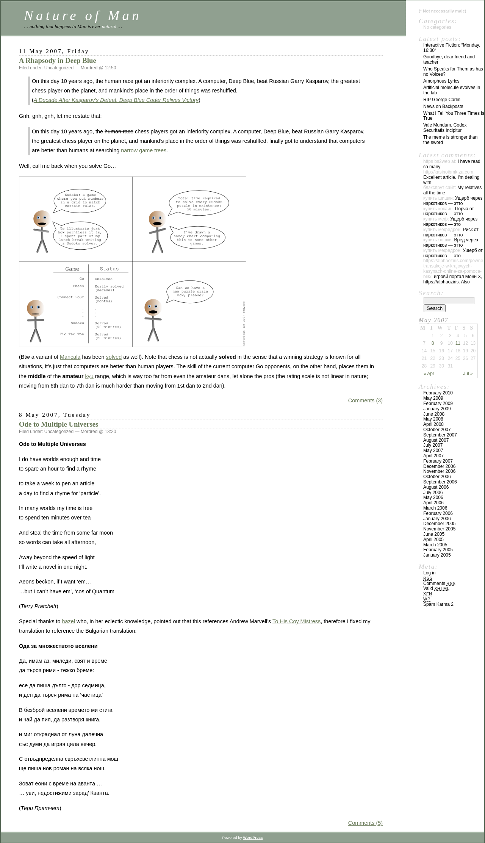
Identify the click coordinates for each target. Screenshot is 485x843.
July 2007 (433, 445)
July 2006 (433, 492)
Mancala (70, 357)
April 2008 (433, 424)
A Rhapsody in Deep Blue (57, 60)
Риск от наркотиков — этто (451, 232)
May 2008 (433, 419)
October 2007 (437, 429)
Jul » (467, 373)
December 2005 (439, 523)
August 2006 (436, 487)
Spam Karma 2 (438, 604)
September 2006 (440, 482)
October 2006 (437, 476)
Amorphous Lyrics (441, 81)
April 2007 (433, 455)
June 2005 (433, 534)
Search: (431, 293)
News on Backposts (443, 106)
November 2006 (439, 471)
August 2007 (436, 440)
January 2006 (437, 518)
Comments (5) (365, 823)
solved (114, 357)
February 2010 (438, 393)
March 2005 (435, 544)
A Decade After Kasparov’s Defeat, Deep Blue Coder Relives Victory (116, 100)
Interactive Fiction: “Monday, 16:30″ (451, 47)
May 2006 (433, 497)
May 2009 (433, 398)
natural (109, 26)
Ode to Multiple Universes (58, 424)
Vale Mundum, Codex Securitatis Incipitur (445, 127)
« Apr (429, 373)
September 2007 (440, 435)
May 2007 (433, 450)
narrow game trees (143, 150)
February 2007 (438, 461)
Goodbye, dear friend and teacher (449, 59)
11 (457, 343)
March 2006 (435, 508)
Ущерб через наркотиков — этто (452, 201)
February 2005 (438, 549)
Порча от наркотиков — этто (448, 211)
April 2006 (433, 502)
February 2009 (438, 403)
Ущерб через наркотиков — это (450, 221)
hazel (68, 621)
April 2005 (433, 539)
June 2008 (433, 414)
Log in (429, 573)
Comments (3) (365, 400)
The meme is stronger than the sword (450, 140)
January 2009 (437, 408)
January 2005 (437, 555)
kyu (89, 376)
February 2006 (438, 513)
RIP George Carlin (441, 99)
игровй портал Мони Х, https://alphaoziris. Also (452, 279)
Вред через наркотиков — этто (450, 242)
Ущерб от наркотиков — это (453, 253)
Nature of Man (83, 15)
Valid (436, 588)
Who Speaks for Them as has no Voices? (453, 71)
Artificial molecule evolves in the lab (451, 90)
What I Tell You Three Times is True (453, 116)
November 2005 (439, 529)
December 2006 (439, 466)
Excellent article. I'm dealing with (451, 180)
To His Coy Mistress (296, 621)
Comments (439, 583)
